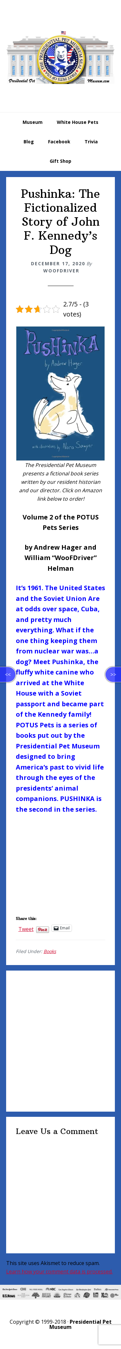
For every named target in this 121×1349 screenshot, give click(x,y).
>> (113, 674)
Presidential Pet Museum (60, 57)
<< (8, 674)
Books (50, 951)
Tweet (26, 928)
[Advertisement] (60, 1041)
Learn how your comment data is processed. (59, 1271)
